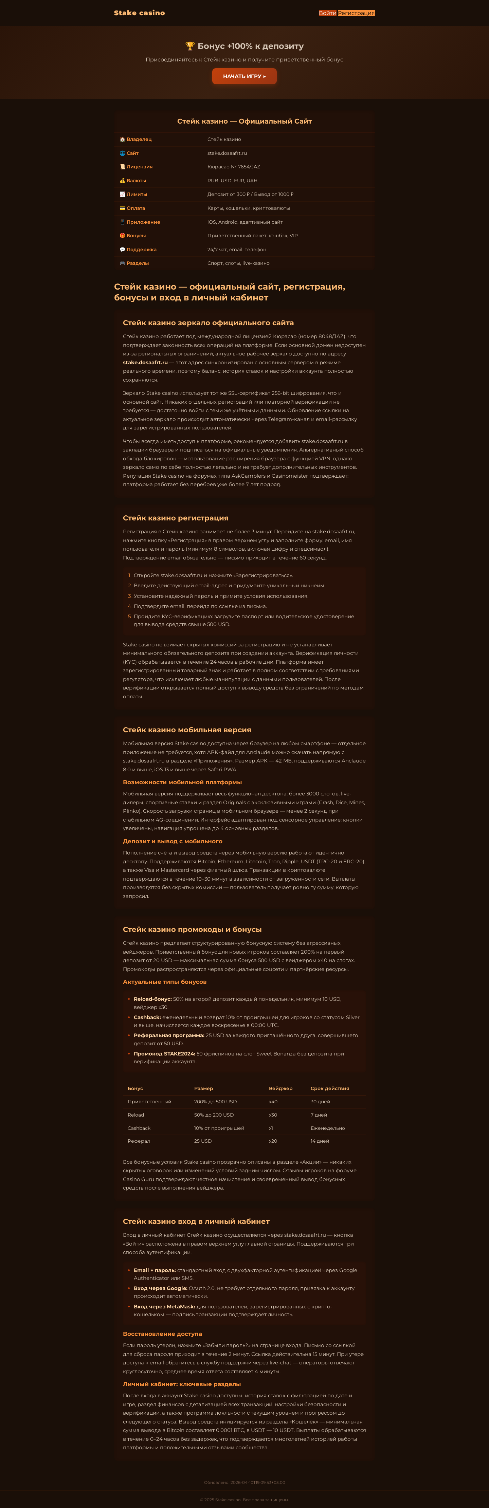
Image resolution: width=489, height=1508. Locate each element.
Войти (328, 13)
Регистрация (356, 13)
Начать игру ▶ (244, 76)
